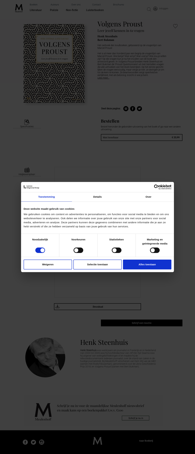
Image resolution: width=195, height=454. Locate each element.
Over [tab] (149, 196)
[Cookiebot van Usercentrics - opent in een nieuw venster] (156, 187)
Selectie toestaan (97, 264)
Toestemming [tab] (46, 196)
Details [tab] (97, 196)
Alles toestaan (147, 264)
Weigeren (48, 264)
